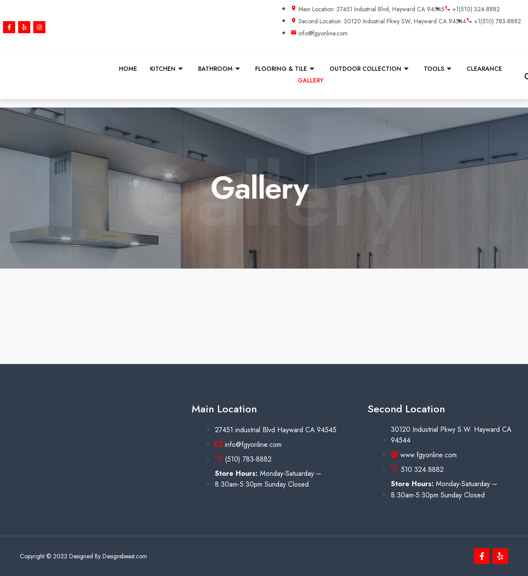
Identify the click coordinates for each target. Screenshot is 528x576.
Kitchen (167, 68)
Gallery (310, 80)
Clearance (484, 68)
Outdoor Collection (370, 68)
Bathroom (220, 68)
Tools (439, 68)
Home (128, 68)
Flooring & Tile (286, 68)
